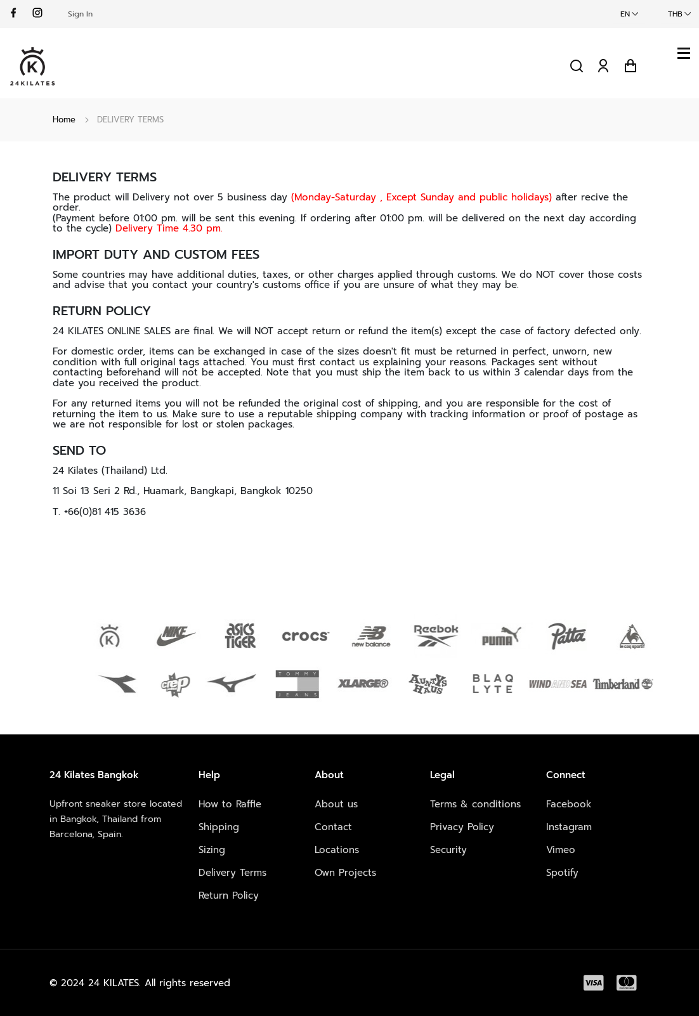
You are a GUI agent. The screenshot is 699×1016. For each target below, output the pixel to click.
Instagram (569, 827)
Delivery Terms (232, 873)
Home (64, 120)
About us (336, 804)
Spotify (562, 873)
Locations (337, 850)
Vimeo (560, 850)
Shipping (219, 827)
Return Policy (229, 895)
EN (625, 14)
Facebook (569, 804)
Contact (333, 827)
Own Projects (345, 873)
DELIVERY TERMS (130, 120)
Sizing (212, 850)
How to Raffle (230, 804)
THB (675, 14)
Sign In (80, 14)
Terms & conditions (475, 804)
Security (448, 850)
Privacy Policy (462, 827)
